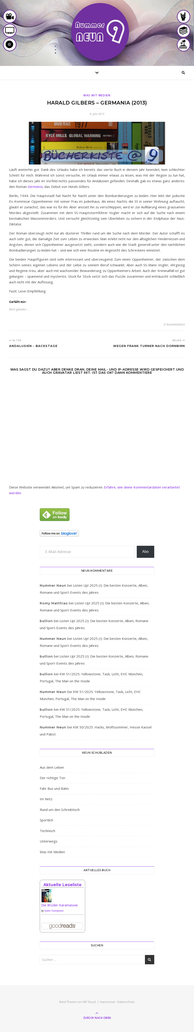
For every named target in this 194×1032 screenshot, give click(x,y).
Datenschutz (126, 1002)
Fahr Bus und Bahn (54, 788)
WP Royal (89, 1002)
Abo (145, 551)
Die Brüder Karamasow (59, 905)
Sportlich (46, 820)
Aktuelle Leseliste (62, 884)
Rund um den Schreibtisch (60, 809)
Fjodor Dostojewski (54, 910)
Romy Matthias (54, 603)
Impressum (107, 1002)
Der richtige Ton (52, 777)
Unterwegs (48, 841)
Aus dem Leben (52, 767)
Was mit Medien (97, 95)
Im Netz (46, 799)
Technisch (47, 830)
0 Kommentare (174, 324)
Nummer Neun (53, 585)
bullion (46, 621)
